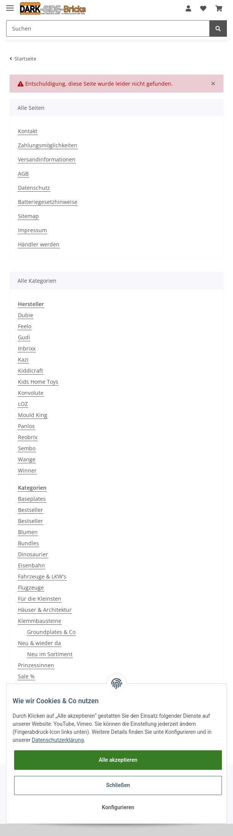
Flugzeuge (31, 587)
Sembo (26, 448)
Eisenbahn (31, 565)
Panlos (26, 426)
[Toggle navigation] (10, 5)
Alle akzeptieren (118, 760)
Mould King (32, 415)
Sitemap (28, 216)
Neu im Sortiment (49, 654)
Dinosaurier (33, 554)
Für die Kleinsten (39, 598)
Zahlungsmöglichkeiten (47, 145)
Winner (27, 470)
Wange (26, 459)
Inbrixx (26, 348)
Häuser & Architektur (45, 609)
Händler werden (38, 244)
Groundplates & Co (51, 632)
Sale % (26, 676)
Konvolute (30, 392)
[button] (188, 8)
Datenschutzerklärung (58, 740)
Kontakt (27, 131)
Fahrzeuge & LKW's (42, 576)
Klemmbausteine (39, 620)
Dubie (25, 315)
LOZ (23, 403)
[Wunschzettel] (203, 8)
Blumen (28, 532)
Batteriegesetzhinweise (47, 201)
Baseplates (32, 498)
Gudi (24, 337)
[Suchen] (108, 28)
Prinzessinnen (36, 665)
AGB (23, 173)
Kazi (23, 359)
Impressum (32, 230)
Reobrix (27, 437)
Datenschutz (34, 187)
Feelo (24, 326)
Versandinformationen (47, 159)
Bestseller (30, 509)
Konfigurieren (118, 807)
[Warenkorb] (219, 8)
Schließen (118, 785)
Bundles (28, 543)
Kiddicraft (30, 370)
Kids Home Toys (38, 381)
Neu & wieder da (39, 643)
